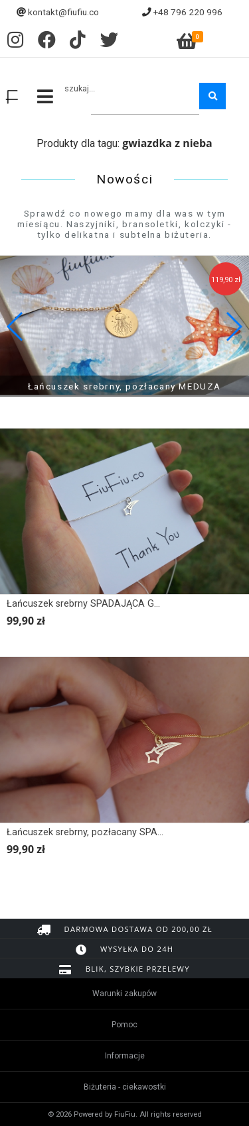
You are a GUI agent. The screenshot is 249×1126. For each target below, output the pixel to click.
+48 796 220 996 (187, 12)
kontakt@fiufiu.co (63, 12)
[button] (233, 326)
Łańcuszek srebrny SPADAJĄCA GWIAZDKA (102, 603)
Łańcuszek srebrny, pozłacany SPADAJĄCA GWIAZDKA (126, 832)
